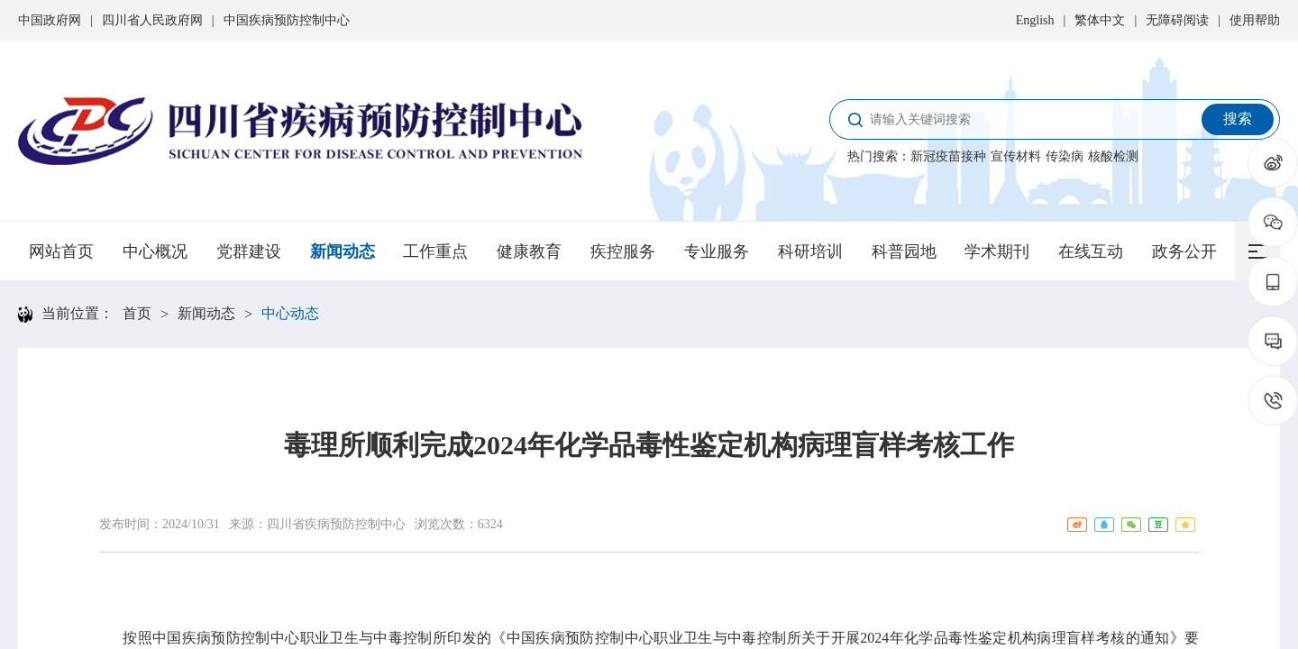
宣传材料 (1016, 156)
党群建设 (248, 251)
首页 (137, 313)
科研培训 (810, 251)
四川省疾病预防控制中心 (336, 524)
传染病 (1064, 156)
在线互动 (1090, 251)
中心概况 (155, 251)
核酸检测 (1113, 156)
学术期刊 (996, 251)
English (1035, 20)
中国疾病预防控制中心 (287, 20)
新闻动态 (342, 251)
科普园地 (904, 251)
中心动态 (290, 313)
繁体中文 (1099, 20)
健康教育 (529, 251)
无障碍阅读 (1177, 20)
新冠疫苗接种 (948, 156)
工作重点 (435, 251)
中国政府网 (49, 20)
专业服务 (716, 251)
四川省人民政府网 (152, 20)
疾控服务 (622, 251)
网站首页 (61, 251)
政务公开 (1184, 251)
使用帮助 (1254, 20)
